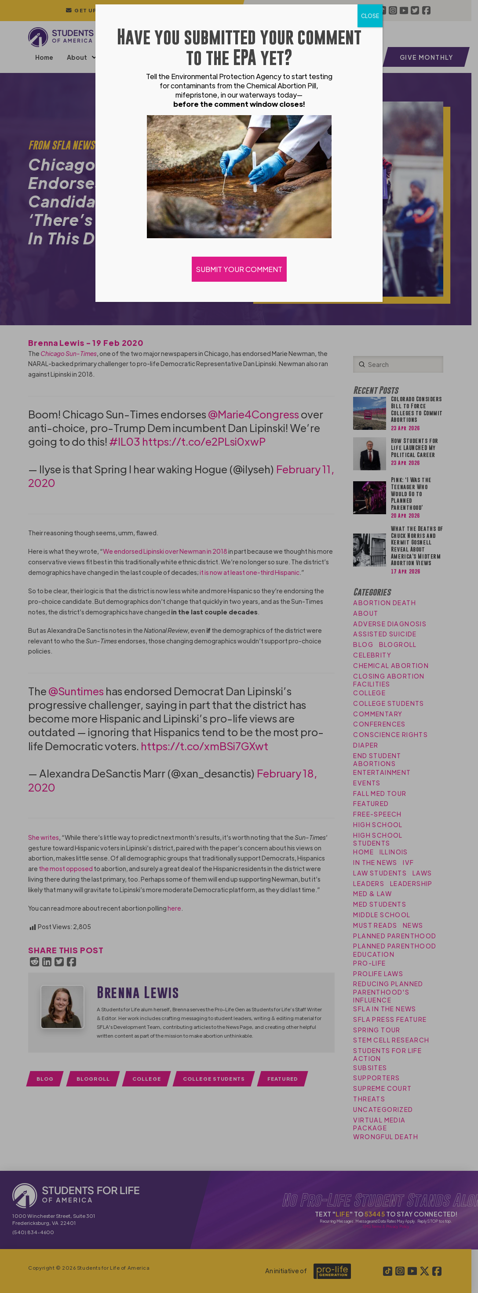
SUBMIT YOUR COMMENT (239, 269)
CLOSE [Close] (370, 15)
